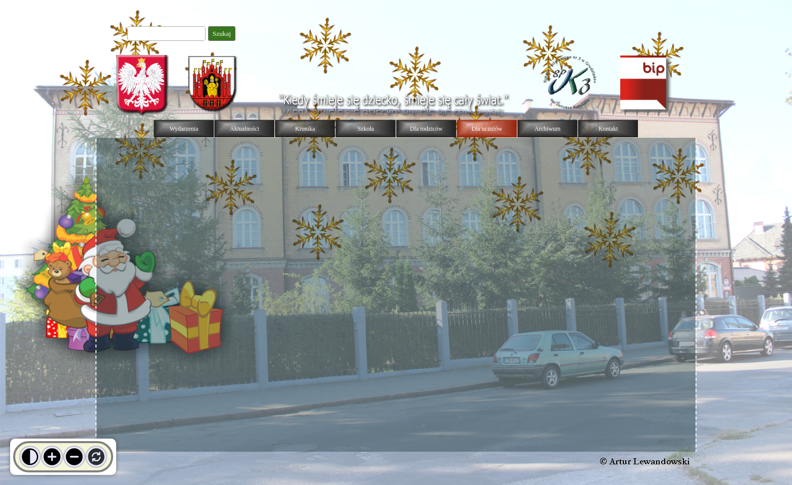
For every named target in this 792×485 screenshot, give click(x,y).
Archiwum (547, 128)
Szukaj (222, 33)
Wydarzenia (183, 128)
